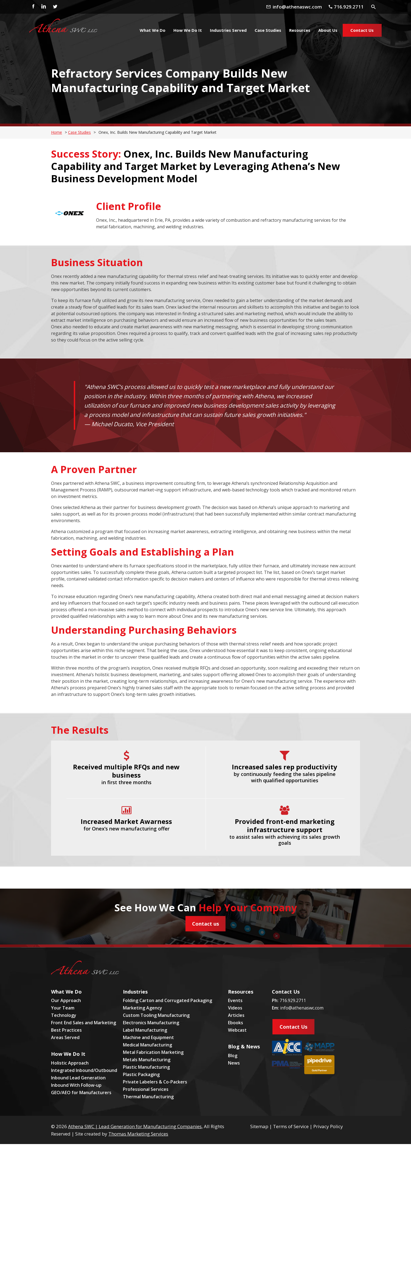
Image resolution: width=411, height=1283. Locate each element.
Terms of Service (291, 1126)
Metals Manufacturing (146, 1060)
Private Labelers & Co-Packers (155, 1082)
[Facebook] (31, 7)
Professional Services (145, 1089)
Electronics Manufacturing (151, 1023)
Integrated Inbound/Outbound (84, 1070)
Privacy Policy (328, 1126)
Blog (232, 1055)
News (234, 1063)
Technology (63, 1015)
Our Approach (66, 1000)
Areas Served (65, 1037)
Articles (236, 1015)
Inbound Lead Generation (78, 1078)
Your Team (62, 1008)
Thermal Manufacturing (148, 1097)
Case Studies (79, 132)
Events (235, 1000)
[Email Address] (299, 6)
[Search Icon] (374, 6)
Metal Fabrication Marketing (153, 1052)
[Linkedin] (43, 7)
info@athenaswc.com (301, 1008)
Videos (235, 1008)
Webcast (237, 1030)
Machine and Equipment (148, 1037)
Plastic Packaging (141, 1074)
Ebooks (235, 1023)
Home (56, 132)
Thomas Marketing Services (138, 1134)
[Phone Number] (348, 6)
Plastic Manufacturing (146, 1067)
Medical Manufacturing (147, 1045)
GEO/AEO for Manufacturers (81, 1092)
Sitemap (259, 1126)
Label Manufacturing (145, 1030)
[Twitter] (54, 7)
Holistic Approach (70, 1063)
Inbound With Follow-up (76, 1085)
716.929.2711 (293, 1000)
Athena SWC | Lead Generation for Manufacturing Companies (135, 1126)
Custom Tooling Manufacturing (156, 1015)
